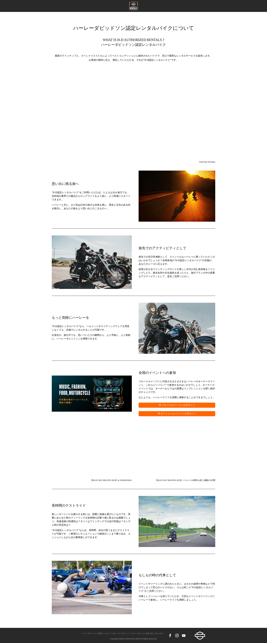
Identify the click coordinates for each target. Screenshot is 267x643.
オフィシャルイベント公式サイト (178, 413)
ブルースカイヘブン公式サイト (178, 405)
